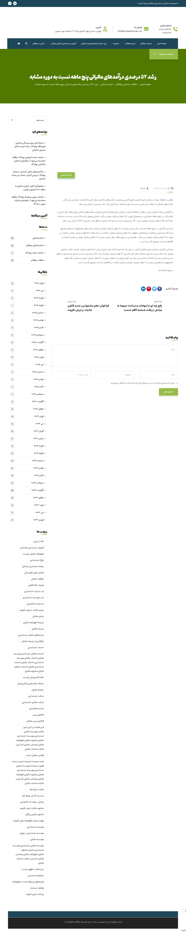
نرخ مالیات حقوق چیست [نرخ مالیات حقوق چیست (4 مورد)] (33, 869)
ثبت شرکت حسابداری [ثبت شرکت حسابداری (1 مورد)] (34, 591)
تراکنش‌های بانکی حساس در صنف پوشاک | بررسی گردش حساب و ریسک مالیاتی (28, 175)
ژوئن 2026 (27, 283)
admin (143, 188)
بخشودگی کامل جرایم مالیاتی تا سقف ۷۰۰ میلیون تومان (30, 187)
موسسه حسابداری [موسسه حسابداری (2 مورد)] (35, 827)
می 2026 (27, 291)
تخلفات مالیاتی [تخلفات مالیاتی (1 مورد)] (37, 579)
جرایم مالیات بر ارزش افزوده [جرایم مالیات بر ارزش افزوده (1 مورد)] (31, 610)
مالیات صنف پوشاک (27, 253)
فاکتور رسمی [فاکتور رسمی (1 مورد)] (38, 715)
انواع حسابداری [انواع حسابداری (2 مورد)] (37, 560)
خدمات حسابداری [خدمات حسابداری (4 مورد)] (36, 647)
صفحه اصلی (145, 84)
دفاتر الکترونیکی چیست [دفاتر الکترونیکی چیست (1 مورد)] (33, 677)
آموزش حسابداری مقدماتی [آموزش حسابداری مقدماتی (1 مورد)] (32, 548)
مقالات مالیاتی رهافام (126, 84)
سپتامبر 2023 (27, 483)
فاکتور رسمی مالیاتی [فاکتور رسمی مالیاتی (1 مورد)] (35, 721)
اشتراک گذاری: (171, 289)
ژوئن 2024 (27, 416)
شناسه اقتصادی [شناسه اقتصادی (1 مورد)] (36, 708)
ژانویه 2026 (27, 305)
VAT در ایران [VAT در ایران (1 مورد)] (38, 541)
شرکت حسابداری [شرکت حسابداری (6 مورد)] (36, 696)
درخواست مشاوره (163, 54)
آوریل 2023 (27, 520)
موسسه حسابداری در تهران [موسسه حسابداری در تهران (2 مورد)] (31, 833)
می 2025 (27, 365)
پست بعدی (72, 301)
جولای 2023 (27, 498)
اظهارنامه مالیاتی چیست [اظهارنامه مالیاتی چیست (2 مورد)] (33, 554)
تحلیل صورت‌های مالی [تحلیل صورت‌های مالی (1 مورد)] (34, 573)
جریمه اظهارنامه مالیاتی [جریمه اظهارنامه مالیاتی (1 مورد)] (33, 622)
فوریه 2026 (27, 298)
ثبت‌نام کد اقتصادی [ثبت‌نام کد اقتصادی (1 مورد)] (35, 604)
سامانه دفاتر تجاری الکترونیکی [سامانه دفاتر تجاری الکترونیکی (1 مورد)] (30, 684)
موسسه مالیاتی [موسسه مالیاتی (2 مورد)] (37, 839)
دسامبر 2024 (27, 372)
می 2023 (27, 513)
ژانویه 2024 (27, 453)
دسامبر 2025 (27, 313)
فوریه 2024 (27, 446)
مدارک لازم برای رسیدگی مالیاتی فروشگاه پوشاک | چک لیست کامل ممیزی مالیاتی (29, 146)
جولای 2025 (27, 350)
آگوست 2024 (27, 402)
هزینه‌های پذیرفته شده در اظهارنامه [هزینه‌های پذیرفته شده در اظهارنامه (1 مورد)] (28, 882)
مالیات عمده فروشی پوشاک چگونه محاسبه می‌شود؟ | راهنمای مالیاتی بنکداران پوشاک (28, 161)
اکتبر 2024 (27, 387)
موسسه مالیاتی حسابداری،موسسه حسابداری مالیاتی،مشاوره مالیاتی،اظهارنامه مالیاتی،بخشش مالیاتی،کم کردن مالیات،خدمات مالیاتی (28, 854)
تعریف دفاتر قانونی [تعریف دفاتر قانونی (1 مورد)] (36, 585)
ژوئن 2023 (27, 505)
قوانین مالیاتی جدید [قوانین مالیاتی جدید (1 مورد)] (35, 755)
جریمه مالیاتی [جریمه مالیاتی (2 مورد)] (38, 629)
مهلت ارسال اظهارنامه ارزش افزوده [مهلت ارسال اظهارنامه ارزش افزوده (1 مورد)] (28, 821)
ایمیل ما (138, 27)
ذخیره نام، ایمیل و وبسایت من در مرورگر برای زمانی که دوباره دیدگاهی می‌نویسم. (142, 383)
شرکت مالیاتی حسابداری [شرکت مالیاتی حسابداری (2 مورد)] (33, 702)
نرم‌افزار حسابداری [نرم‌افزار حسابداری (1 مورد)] (36, 875)
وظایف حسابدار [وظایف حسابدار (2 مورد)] (37, 888)
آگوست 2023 (27, 490)
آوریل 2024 (27, 431)
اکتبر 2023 (27, 476)
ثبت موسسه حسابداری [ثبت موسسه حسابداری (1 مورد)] (33, 598)
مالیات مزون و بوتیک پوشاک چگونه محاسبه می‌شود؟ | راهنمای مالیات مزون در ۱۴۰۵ (28, 200)
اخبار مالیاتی (107, 84)
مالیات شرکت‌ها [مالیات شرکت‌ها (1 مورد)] (37, 789)
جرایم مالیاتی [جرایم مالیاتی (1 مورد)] (38, 616)
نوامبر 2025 (27, 320)
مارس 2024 (27, 439)
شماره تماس (165, 25)
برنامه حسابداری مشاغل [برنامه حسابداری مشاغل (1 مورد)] (33, 566)
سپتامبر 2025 (27, 335)
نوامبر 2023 (27, 468)
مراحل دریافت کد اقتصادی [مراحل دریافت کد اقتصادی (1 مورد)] (32, 802)
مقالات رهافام (27, 260)
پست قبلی (158, 301)
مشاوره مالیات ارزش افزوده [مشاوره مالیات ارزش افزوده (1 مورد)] (32, 808)
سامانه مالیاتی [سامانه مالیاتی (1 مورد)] (38, 690)
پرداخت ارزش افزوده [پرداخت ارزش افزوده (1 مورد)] (35, 894)
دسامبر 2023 (27, 461)
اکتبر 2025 (27, 328)
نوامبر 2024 (27, 379)
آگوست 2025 (27, 342)
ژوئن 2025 (27, 357)
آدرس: (98, 27)
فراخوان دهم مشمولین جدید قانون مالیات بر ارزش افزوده (88, 308)
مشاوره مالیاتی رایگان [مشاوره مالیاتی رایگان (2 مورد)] (34, 814)
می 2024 (27, 424)
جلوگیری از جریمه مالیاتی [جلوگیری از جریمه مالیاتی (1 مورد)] (33, 641)
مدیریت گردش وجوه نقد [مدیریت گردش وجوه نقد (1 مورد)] (33, 796)
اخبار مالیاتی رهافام (27, 246)
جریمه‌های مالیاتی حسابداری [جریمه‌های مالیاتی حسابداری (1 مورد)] (31, 635)
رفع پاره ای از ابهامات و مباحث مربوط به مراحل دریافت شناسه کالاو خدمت (139, 308)
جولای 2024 (27, 409)
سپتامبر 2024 (27, 394)
